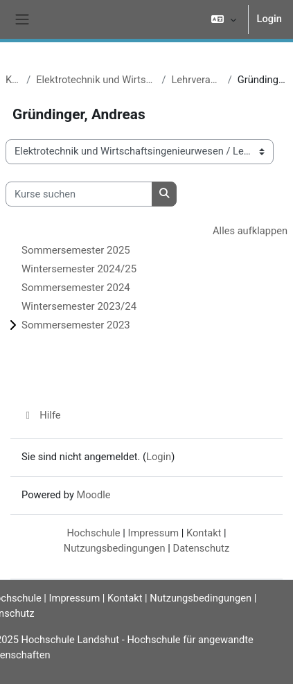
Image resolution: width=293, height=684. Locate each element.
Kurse (13, 79)
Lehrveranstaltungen (196, 79)
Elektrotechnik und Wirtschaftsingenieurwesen (96, 79)
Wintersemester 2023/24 (78, 306)
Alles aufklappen (250, 231)
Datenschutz (201, 548)
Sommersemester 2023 (75, 325)
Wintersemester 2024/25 (78, 269)
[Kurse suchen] (79, 194)
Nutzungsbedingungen (115, 548)
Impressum (153, 533)
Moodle (93, 495)
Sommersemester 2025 (75, 250)
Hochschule (93, 533)
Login (269, 18)
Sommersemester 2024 (75, 287)
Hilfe (41, 415)
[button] (223, 19)
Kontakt (203, 533)
